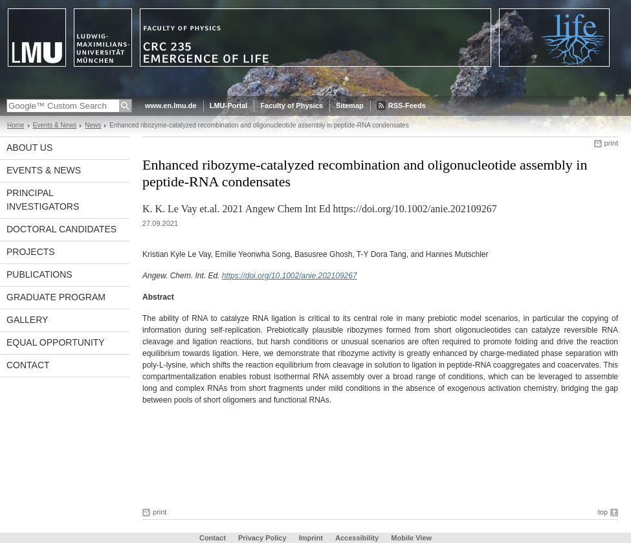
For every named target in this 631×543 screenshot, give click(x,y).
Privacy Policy (262, 538)
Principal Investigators (42, 200)
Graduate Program (55, 297)
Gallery (27, 320)
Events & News (55, 125)
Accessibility (358, 538)
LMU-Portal (229, 105)
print (611, 143)
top (603, 512)
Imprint (311, 538)
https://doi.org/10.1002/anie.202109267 (289, 275)
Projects (30, 252)
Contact (28, 365)
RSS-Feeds (407, 105)
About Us (29, 147)
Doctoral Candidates (61, 229)
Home (16, 125)
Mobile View (411, 538)
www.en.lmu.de (171, 105)
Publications (39, 274)
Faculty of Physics (291, 105)
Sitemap (350, 105)
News (93, 125)
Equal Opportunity (55, 342)
